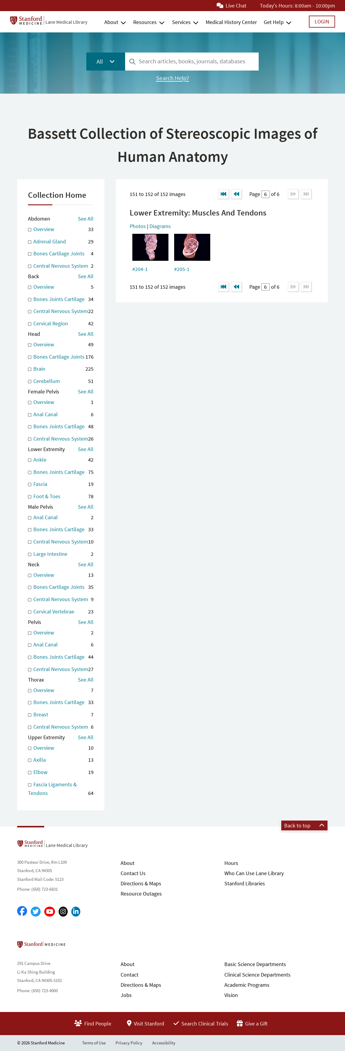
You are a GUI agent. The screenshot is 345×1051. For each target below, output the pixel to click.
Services (181, 22)
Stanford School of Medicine (76, 946)
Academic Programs (247, 984)
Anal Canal (61, 414)
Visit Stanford (145, 1023)
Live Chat (231, 5)
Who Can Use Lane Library (254, 873)
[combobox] (192, 61)
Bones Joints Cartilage (61, 299)
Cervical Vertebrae (61, 611)
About (111, 22)
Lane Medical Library (66, 22)
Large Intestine (61, 554)
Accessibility (163, 1043)
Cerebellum (61, 381)
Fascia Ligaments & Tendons (61, 789)
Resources (145, 22)
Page (255, 194)
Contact (129, 974)
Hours (231, 863)
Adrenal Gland (61, 241)
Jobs (126, 995)
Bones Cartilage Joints (61, 253)
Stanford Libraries (244, 883)
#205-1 (181, 269)
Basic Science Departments (255, 964)
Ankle (61, 460)
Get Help (274, 22)
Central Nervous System (61, 266)
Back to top (304, 825)
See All (86, 218)
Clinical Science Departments (257, 974)
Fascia (61, 484)
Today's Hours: (277, 5)
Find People (92, 1023)
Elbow (61, 772)
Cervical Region (61, 323)
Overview (61, 229)
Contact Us (133, 873)
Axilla (61, 760)
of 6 (274, 194)
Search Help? (172, 78)
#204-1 (140, 269)
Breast (61, 714)
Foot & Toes (61, 496)
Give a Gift (252, 1023)
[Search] (132, 62)
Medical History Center (231, 22)
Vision (231, 995)
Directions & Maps (141, 883)
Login (322, 21)
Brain (61, 369)
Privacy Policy (129, 1043)
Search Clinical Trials (201, 1023)
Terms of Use (94, 1043)
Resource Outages (141, 893)
